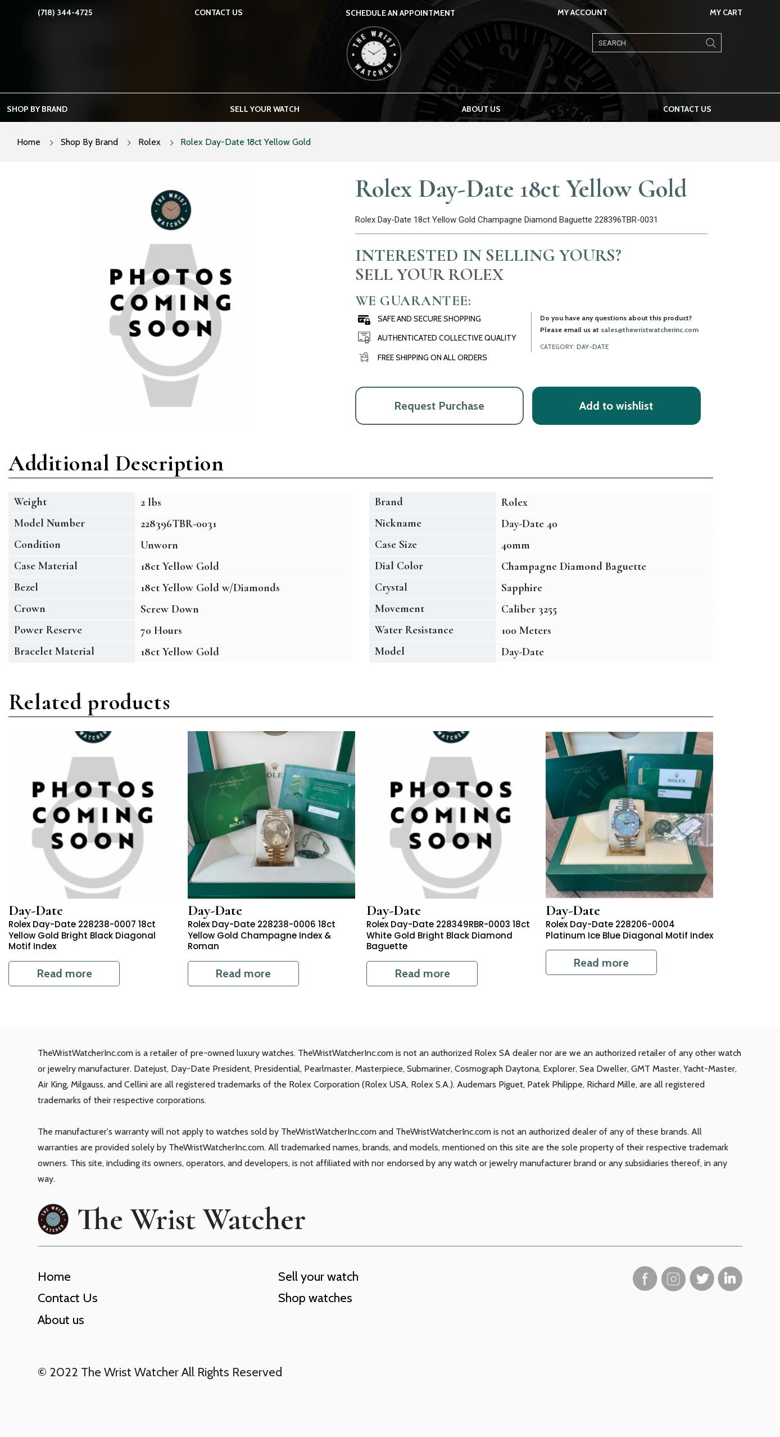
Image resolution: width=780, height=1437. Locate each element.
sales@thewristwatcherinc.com (650, 329)
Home (28, 142)
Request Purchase (439, 405)
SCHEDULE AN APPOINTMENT (400, 13)
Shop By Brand (89, 142)
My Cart (726, 12)
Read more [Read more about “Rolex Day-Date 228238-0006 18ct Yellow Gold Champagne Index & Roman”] (243, 973)
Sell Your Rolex (429, 274)
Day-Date (593, 347)
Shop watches (315, 1297)
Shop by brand (37, 109)
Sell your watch (265, 109)
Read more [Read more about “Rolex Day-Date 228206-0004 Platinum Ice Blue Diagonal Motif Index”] (601, 962)
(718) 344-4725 (65, 12)
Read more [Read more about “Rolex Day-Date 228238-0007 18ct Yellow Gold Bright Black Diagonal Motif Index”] (64, 973)
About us (481, 109)
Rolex (149, 142)
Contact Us (218, 12)
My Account (582, 12)
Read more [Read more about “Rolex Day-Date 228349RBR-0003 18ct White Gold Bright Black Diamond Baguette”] (422, 973)
